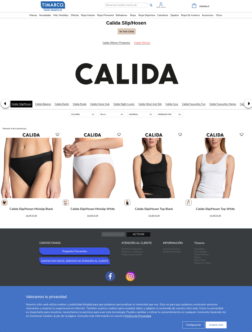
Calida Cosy (171, 104)
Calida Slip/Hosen (21, 104)
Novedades (45, 15)
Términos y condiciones (132, 251)
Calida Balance (43, 104)
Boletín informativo (172, 251)
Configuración (193, 324)
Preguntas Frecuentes (74, 251)
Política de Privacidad (138, 316)
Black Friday (200, 260)
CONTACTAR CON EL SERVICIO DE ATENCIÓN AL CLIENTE (74, 261)
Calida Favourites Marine (222, 104)
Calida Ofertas (142, 42)
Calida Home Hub (100, 104)
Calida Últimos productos (116, 42)
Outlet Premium (201, 254)
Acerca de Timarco (171, 249)
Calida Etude (79, 104)
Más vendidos (61, 15)
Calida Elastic (62, 104)
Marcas (33, 15)
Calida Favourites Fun (194, 104)
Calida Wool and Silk (150, 104)
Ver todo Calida (126, 31)
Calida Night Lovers (124, 104)
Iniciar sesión (161, 7)
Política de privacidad (131, 254)
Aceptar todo (216, 324)
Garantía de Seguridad (131, 249)
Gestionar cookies (202, 262)
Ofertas (75, 15)
